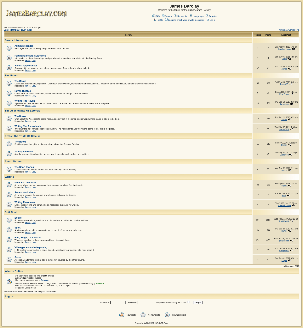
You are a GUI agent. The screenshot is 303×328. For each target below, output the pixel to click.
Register (211, 16)
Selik (284, 196)
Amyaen (45, 280)
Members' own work (25, 182)
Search (167, 16)
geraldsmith (284, 241)
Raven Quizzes (22, 91)
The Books (20, 81)
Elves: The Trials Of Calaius (23, 136)
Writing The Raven (24, 101)
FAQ (156, 16)
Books (18, 217)
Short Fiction (13, 161)
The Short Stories (24, 167)
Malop (284, 59)
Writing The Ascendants (27, 126)
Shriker (284, 145)
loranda (284, 186)
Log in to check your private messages (184, 20)
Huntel (284, 231)
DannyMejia (284, 221)
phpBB (146, 323)
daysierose (284, 104)
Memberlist (180, 16)
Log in (211, 20)
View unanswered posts (289, 30)
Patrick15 (284, 84)
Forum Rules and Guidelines (30, 55)
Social (17, 257)
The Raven (11, 75)
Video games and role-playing (30, 247)
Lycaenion (284, 155)
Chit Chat (11, 212)
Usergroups (197, 16)
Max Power (284, 94)
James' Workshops (25, 192)
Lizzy (33, 60)
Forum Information (17, 40)
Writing (9, 177)
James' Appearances (25, 65)
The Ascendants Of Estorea (22, 110)
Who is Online (14, 271)
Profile (158, 20)
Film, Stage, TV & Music (27, 237)
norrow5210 (284, 129)
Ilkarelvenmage (284, 49)
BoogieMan (284, 251)
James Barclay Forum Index (18, 30)
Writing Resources (24, 202)
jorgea (284, 260)
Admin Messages (23, 46)
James (27, 60)
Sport (17, 227)
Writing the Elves (23, 151)
